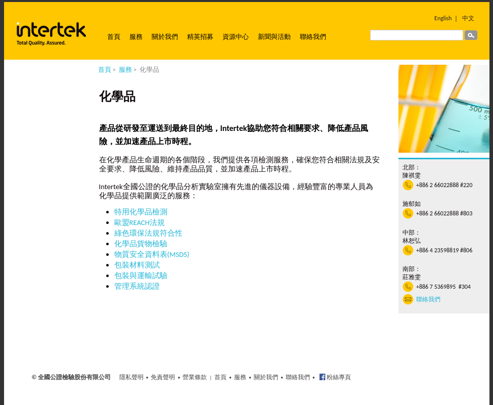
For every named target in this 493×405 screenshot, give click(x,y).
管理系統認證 (137, 286)
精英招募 (200, 36)
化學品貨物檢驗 (140, 243)
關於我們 (165, 36)
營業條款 (195, 377)
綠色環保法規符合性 (148, 233)
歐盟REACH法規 (139, 222)
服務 (136, 36)
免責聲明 (163, 377)
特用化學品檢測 (140, 211)
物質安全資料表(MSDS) (152, 254)
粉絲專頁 (338, 377)
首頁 (113, 36)
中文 (468, 18)
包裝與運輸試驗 (140, 275)
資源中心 (235, 36)
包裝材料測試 (137, 264)
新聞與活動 (274, 36)
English (443, 18)
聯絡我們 (313, 36)
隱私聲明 (131, 377)
